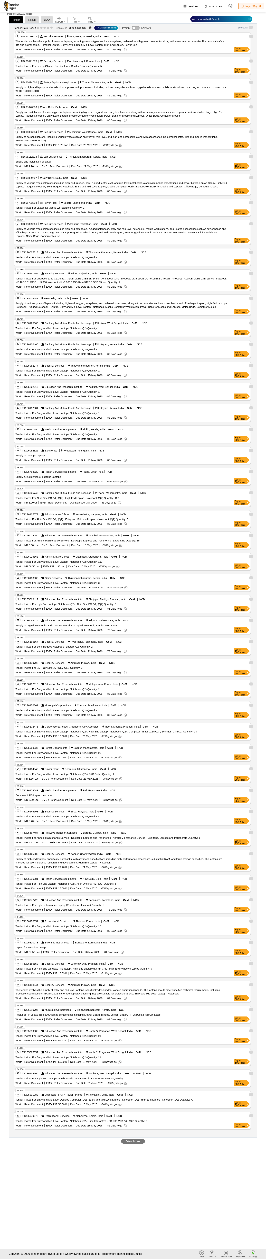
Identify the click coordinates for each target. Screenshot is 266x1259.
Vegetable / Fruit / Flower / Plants (63, 1094)
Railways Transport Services (61, 832)
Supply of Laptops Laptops (30, 455)
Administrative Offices (57, 514)
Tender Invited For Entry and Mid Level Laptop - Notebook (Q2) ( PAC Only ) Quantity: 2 (64, 774)
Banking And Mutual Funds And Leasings (68, 323)
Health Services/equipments (61, 429)
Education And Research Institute (63, 252)
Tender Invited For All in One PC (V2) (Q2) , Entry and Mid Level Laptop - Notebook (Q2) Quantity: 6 (71, 519)
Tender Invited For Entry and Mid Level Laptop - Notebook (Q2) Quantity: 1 (57, 257)
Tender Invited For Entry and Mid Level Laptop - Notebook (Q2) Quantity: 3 (57, 582)
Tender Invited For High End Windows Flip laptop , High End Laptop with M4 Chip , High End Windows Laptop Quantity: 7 (83, 968)
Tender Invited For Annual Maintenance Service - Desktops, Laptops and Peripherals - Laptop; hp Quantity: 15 (77, 540)
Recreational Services (57, 921)
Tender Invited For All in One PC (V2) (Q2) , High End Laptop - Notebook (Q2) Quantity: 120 (67, 498)
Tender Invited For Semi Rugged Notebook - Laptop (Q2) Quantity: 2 (53, 646)
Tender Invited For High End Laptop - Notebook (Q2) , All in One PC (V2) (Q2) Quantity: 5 (65, 604)
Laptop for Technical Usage (30, 947)
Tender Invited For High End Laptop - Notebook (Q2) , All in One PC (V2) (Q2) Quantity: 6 (65, 883)
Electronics (51, 450)
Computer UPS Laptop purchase (33, 795)
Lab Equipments (53, 156)
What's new (213, 6)
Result (32, 19)
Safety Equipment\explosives (60, 82)
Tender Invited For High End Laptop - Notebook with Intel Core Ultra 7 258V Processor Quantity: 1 (70, 1078)
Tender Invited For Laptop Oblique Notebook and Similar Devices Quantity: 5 (58, 66)
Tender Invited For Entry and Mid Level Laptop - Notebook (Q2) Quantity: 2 (57, 689)
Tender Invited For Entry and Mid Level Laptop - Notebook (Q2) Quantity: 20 (58, 926)
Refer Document (33, 49)
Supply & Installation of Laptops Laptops (38, 476)
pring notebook (77, 27)
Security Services (53, 36)
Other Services (53, 578)
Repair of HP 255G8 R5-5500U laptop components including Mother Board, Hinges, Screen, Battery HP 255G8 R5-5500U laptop (87, 1014)
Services (190, 6)
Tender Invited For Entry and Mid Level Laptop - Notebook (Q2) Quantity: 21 (58, 1035)
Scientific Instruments (57, 942)
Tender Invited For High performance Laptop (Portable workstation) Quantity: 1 (59, 905)
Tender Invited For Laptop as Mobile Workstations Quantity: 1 (49, 207)
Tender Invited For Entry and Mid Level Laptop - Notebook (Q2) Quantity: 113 (58, 561)
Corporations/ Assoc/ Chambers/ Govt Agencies (72, 726)
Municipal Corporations (58, 705)
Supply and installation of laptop (33, 161)
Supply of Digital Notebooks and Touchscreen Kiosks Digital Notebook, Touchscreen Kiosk (66, 625)
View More (133, 1141)
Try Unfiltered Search (106, 28)
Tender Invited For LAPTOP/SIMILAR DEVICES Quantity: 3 (48, 667)
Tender (16, 19)
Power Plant (50, 202)
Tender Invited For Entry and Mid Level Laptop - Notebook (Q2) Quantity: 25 (58, 752)
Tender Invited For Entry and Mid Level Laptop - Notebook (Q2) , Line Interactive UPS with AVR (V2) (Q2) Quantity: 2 (81, 1121)
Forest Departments (56, 747)
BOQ (47, 19)
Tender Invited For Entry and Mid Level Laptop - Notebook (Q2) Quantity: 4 (57, 816)
